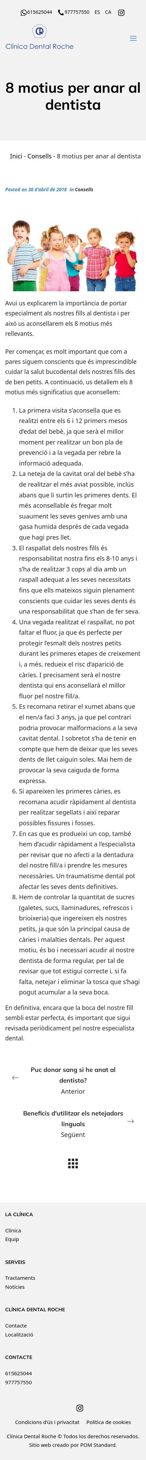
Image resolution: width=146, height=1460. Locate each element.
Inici (16, 156)
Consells (40, 156)
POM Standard (97, 1444)
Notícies (15, 1286)
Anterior (70, 1080)
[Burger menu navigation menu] (133, 37)
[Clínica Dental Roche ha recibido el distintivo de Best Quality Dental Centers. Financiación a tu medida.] (60, 37)
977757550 (18, 1382)
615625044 (18, 1373)
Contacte (16, 1325)
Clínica (13, 1230)
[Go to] (122, 11)
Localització (19, 1334)
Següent (76, 1123)
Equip (12, 1239)
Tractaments (20, 1277)
